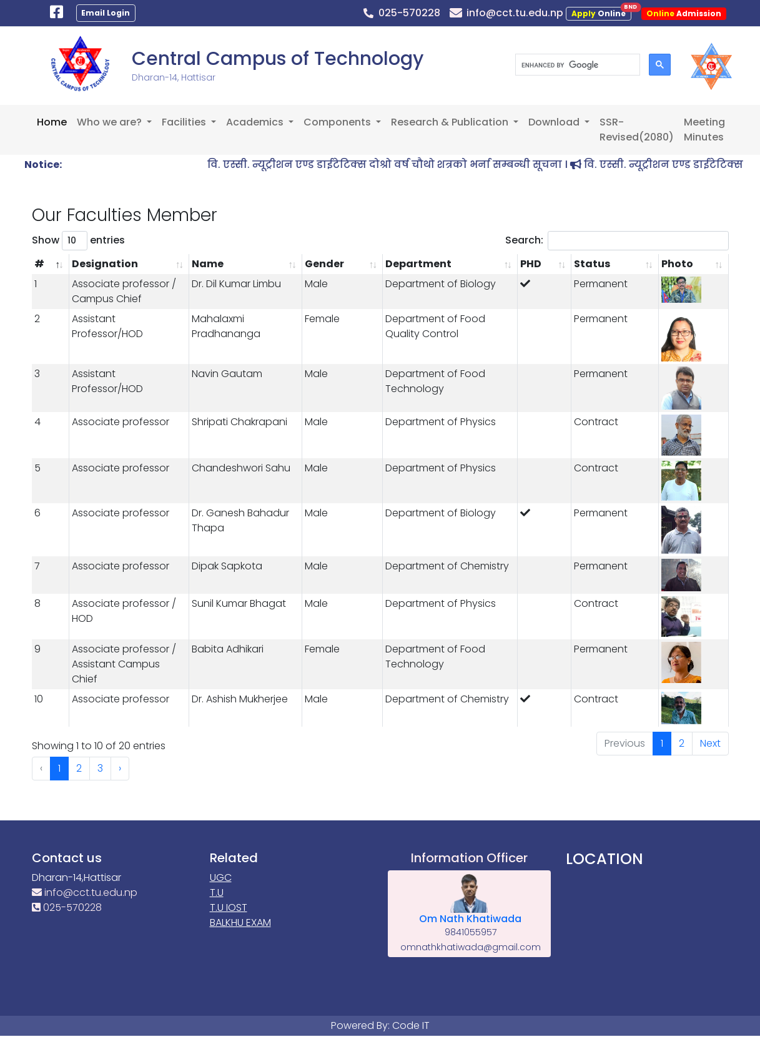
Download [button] (555, 122)
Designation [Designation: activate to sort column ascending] (105, 264)
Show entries (78, 240)
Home (52, 122)
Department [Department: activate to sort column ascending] (418, 264)
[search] (576, 64)
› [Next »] (120, 768)
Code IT (411, 1025)
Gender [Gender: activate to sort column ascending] (324, 264)
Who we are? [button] (110, 122)
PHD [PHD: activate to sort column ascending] (530, 264)
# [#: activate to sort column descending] (39, 264)
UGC (221, 877)
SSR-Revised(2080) (637, 129)
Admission (683, 13)
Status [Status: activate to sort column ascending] (592, 264)
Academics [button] (256, 122)
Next (710, 743)
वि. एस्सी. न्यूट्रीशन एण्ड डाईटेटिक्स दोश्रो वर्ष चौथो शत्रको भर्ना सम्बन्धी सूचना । (409, 164)
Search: (617, 240)
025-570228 (67, 907)
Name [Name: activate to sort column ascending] (208, 264)
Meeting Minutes (704, 129)
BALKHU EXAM (240, 922)
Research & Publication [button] (451, 122)
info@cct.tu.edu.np (84, 892)
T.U (217, 892)
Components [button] (338, 122)
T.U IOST (228, 907)
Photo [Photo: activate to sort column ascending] (677, 264)
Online (601, 13)
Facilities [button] (185, 122)
